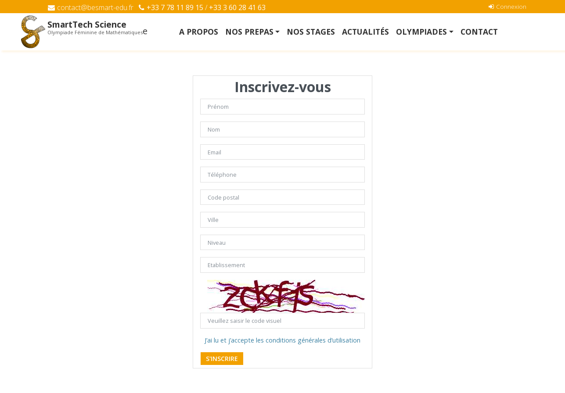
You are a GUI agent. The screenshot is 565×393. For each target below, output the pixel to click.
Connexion (507, 6)
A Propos (198, 31)
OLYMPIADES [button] (421, 31)
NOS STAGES (311, 31)
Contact (479, 31)
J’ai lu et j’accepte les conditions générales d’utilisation (282, 340)
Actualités (365, 31)
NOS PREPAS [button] (249, 31)
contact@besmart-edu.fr (90, 7)
